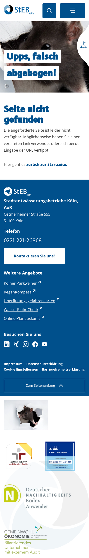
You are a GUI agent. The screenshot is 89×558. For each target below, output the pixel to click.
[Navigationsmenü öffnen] (72, 10)
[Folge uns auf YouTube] (44, 344)
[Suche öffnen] (49, 10)
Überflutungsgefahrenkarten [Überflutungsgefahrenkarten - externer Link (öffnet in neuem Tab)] (29, 300)
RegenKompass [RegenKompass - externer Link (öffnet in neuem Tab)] (18, 292)
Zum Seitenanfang (44, 385)
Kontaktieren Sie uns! (34, 256)
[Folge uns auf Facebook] (35, 344)
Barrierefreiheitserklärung (63, 369)
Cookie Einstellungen (21, 369)
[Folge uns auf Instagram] (25, 344)
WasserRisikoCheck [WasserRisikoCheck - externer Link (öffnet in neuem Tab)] (21, 309)
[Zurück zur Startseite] (19, 10)
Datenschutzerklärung (44, 364)
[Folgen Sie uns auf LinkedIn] (6, 344)
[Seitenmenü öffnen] (82, 46)
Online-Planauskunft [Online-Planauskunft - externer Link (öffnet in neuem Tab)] (22, 318)
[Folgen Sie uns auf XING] (16, 344)
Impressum (13, 364)
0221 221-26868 (23, 240)
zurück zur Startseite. (47, 164)
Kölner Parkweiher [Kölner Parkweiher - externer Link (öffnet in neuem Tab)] (20, 283)
